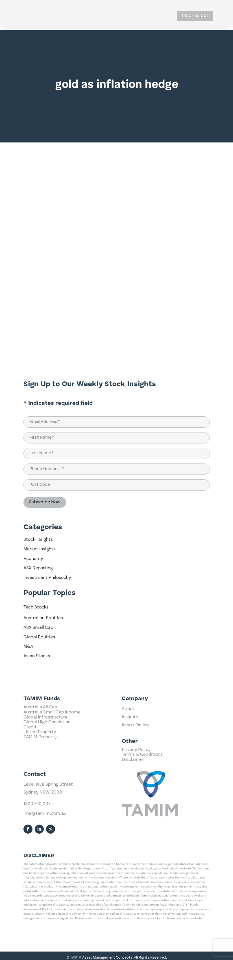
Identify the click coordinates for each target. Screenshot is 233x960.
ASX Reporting (38, 565)
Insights (130, 734)
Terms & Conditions (142, 764)
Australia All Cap (40, 732)
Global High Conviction (47, 747)
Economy (33, 556)
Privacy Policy (136, 759)
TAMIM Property (39, 762)
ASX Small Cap (38, 625)
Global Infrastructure (45, 743)
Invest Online (135, 742)
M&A (28, 644)
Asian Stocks (36, 653)
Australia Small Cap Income (51, 737)
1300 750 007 (195, 16)
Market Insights (39, 546)
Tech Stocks (36, 604)
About (128, 726)
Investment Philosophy (47, 575)
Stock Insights (38, 537)
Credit (30, 752)
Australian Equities (43, 615)
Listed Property (39, 757)
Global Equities (39, 634)
